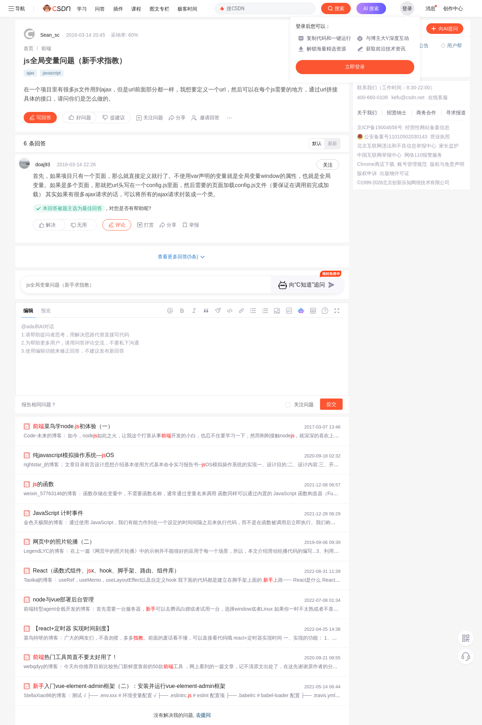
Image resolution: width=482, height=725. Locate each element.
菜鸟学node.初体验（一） (73, 426)
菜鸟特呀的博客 (41, 638)
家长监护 (449, 146)
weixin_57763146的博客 (50, 493)
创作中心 (453, 8)
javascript (52, 73)
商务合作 (426, 112)
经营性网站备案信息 (427, 127)
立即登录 (355, 67)
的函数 (43, 484)
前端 (46, 48)
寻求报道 (456, 112)
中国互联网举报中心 (379, 155)
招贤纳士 (396, 112)
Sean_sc (49, 35)
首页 (29, 48)
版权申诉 (367, 173)
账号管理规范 (412, 164)
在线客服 (438, 97)
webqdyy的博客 (41, 666)
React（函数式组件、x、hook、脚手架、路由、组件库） (106, 571)
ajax (30, 73)
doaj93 (42, 164)
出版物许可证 (394, 173)
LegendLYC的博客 (44, 551)
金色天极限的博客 (43, 522)
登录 (407, 8)
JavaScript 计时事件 (58, 513)
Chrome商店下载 (375, 164)
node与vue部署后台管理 (63, 600)
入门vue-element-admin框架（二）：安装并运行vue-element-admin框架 (129, 686)
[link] (29, 48)
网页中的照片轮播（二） (64, 542)
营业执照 (440, 136)
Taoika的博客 (38, 580)
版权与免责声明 (447, 164)
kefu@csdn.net (407, 97)
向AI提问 (445, 28)
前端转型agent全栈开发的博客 (57, 609)
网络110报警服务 (423, 155)
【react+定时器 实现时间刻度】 (72, 628)
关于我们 (367, 112)
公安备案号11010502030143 (395, 136)
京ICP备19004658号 (379, 127)
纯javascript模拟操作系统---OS (73, 455)
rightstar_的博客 (41, 464)
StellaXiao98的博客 (45, 695)
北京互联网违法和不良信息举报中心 (396, 146)
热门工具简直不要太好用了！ (75, 657)
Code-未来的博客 (43, 435)
